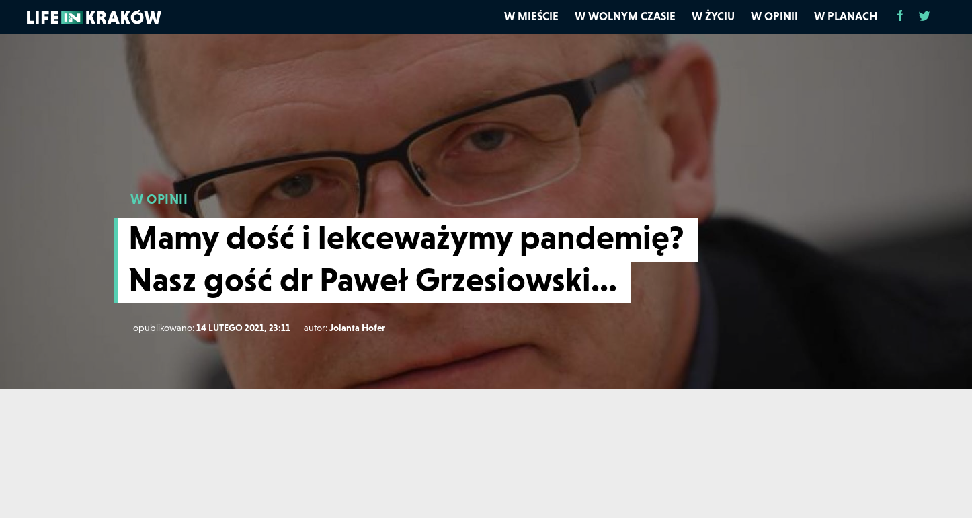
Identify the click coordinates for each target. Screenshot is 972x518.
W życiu (713, 16)
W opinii (774, 16)
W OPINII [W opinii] (159, 199)
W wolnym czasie (625, 16)
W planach (846, 16)
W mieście (531, 16)
